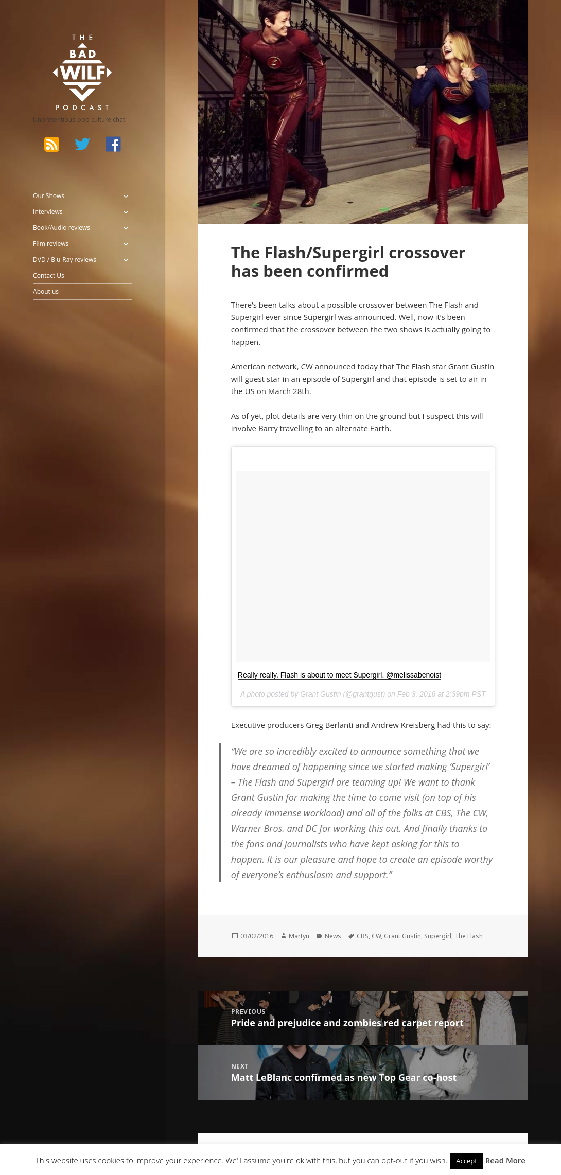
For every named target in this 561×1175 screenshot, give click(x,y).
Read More (505, 1160)
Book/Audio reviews (61, 227)
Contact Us (48, 275)
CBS (363, 936)
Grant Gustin (402, 936)
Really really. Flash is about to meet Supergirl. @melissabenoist (339, 675)
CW (376, 936)
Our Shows (48, 195)
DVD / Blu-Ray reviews (64, 259)
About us (46, 291)
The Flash (468, 936)
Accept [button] (466, 1160)
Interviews (47, 211)
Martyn (299, 936)
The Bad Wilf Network (69, 48)
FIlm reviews (50, 243)
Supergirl (437, 936)
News (333, 936)
